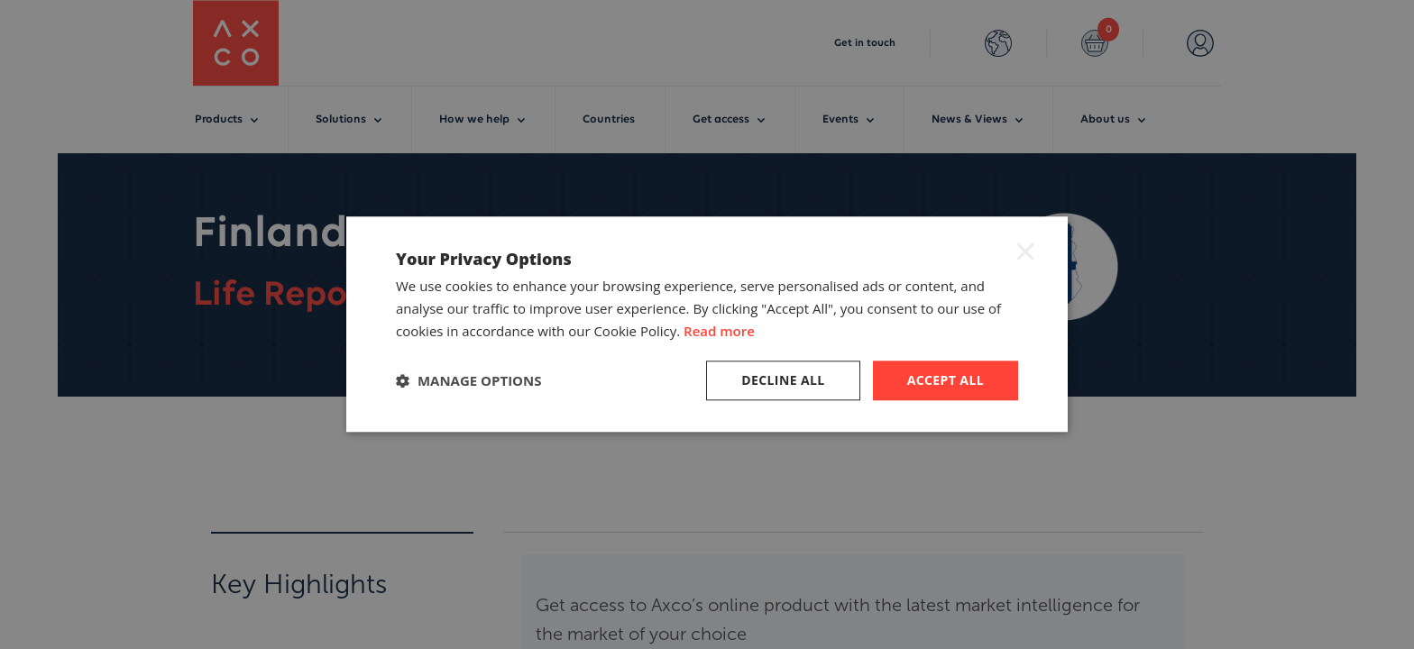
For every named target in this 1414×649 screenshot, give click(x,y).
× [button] (1025, 250)
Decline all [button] (782, 379)
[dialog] (707, 324)
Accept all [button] (945, 379)
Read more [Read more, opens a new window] (719, 331)
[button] (469, 380)
